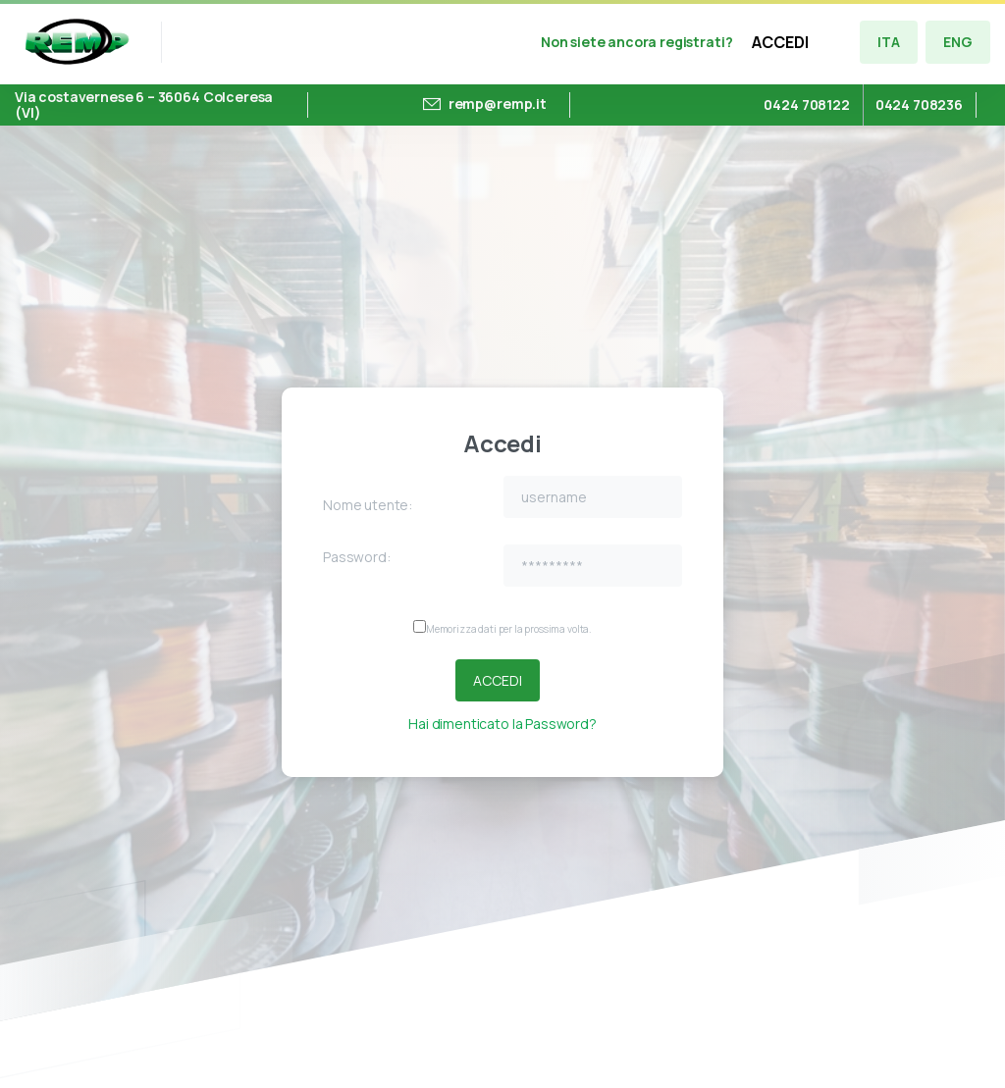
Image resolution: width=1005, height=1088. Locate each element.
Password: (357, 556)
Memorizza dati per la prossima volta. (509, 629)
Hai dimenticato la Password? (502, 723)
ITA (888, 41)
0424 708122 (806, 104)
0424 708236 (919, 104)
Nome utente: (367, 504)
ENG (958, 41)
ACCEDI (780, 42)
